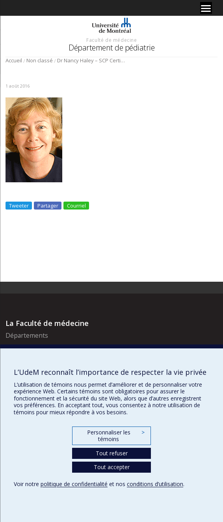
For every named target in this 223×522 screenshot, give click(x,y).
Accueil (14, 60)
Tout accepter (112, 467)
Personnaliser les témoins (116, 435)
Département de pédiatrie (111, 47)
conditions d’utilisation (155, 484)
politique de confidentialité (74, 484)
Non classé (39, 60)
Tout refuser (112, 453)
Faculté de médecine (111, 40)
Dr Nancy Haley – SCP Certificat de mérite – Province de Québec (91, 60)
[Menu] (206, 8)
